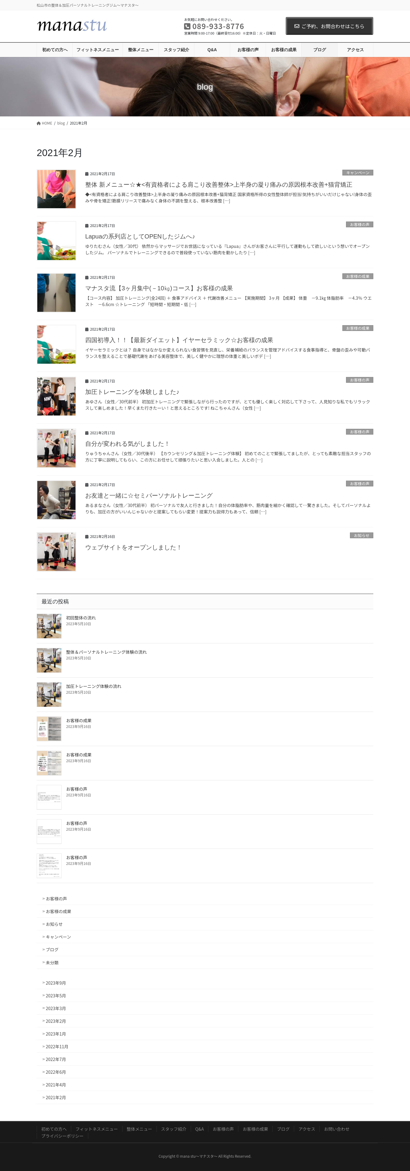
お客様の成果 (357, 276)
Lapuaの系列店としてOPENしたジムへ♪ (140, 236)
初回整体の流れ (81, 618)
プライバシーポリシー (62, 1136)
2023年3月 (56, 1008)
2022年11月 (57, 1046)
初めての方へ (54, 1129)
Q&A (199, 1129)
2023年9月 (56, 983)
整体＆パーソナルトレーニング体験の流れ (106, 652)
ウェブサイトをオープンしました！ (133, 547)
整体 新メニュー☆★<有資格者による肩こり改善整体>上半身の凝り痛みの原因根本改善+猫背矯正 (218, 184)
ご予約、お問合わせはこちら (329, 26)
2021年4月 (56, 1085)
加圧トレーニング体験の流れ (93, 686)
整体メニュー (139, 1129)
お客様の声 (359, 224)
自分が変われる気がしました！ (127, 443)
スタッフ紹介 (174, 1129)
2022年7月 (56, 1059)
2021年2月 (56, 1097)
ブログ (52, 949)
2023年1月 (56, 1034)
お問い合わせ (336, 1129)
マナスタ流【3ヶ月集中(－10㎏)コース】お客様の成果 (159, 288)
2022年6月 (56, 1072)
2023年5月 (56, 996)
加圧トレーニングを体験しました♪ (132, 392)
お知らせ (361, 535)
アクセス (306, 1129)
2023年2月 (56, 1021)
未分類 (52, 962)
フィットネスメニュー (97, 1129)
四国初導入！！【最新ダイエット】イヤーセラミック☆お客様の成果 (179, 340)
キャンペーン (357, 172)
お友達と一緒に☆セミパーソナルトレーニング (149, 495)
